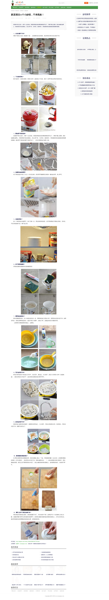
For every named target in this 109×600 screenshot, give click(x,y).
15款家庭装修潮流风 (46, 552)
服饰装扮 (33, 7)
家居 (39, 18)
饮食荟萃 (21, 7)
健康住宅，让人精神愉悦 (47, 554)
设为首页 (96, 2)
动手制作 (57, 7)
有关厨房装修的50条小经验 (47, 559)
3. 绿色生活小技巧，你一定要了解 (86, 88)
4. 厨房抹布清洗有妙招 (86, 91)
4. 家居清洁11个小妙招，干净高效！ (86, 27)
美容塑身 (27, 7)
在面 (37, 18)
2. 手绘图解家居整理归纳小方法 (86, 85)
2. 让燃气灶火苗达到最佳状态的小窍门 (86, 21)
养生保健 (51, 7)
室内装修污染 (15, 554)
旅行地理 (45, 7)
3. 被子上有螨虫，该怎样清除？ (86, 24)
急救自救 (63, 7)
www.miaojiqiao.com (59, 596)
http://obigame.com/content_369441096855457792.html (28, 541)
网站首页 (15, 7)
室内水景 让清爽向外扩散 (18, 557)
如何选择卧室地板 (16, 559)
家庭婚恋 (69, 7)
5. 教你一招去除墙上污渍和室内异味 (86, 30)
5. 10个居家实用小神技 (86, 94)
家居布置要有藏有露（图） (47, 557)
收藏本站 (91, 2)
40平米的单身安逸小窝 (17, 552)
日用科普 (39, 7)
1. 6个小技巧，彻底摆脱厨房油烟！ (86, 82)
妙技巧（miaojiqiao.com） (22, 543)
